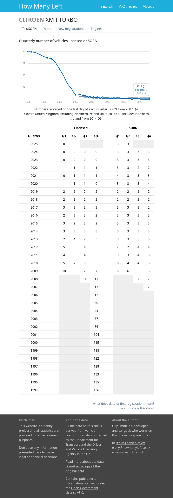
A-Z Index (128, 6)
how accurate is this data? (135, 408)
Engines (96, 29)
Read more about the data (85, 461)
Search (107, 6)
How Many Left (41, 6)
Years (47, 29)
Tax (29, 29)
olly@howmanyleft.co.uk (132, 447)
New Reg (71, 29)
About (148, 6)
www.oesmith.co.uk (129, 452)
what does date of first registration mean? (123, 403)
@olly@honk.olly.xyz (130, 443)
